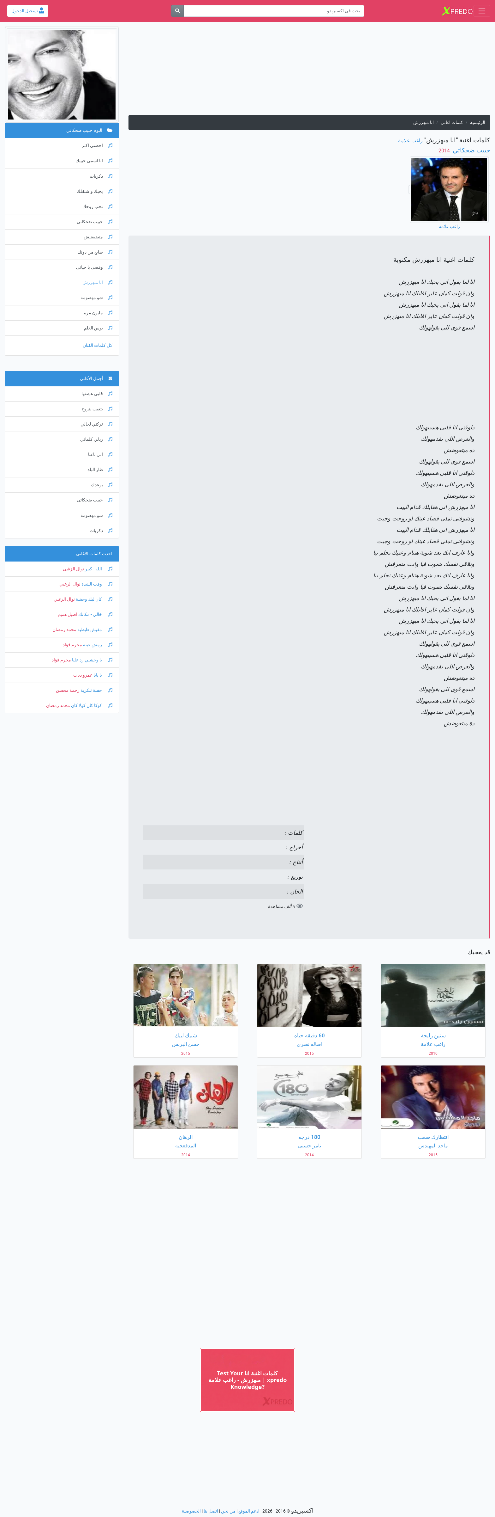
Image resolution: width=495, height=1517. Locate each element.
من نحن (228, 1511)
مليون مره (98, 313)
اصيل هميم (67, 614)
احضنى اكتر (97, 145)
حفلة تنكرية (96, 690)
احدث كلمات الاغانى (94, 553)
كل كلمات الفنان (97, 345)
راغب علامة (410, 141)
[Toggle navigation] (482, 11)
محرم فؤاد (72, 645)
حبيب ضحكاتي (470, 150)
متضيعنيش (98, 237)
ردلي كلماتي (96, 439)
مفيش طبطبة (94, 629)
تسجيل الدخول (27, 11)
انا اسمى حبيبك (93, 160)
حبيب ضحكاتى (94, 221)
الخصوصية (191, 1511)
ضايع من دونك (94, 252)
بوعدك (101, 485)
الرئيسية (477, 122)
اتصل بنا (211, 1511)
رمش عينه (97, 645)
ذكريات (101, 176)
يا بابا (102, 675)
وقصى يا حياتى (94, 267)
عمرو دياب (82, 675)
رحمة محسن (68, 690)
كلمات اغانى (452, 122)
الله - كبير (98, 569)
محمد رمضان (64, 629)
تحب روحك (97, 206)
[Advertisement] (309, 71)
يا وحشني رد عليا (91, 660)
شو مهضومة (96, 297)
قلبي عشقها (96, 393)
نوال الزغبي (73, 569)
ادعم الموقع (248, 1511)
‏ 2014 (444, 151)
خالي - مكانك (94, 614)
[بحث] (177, 11)
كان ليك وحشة (93, 599)
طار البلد (99, 469)
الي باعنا (100, 454)
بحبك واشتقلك (94, 191)
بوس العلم (98, 328)
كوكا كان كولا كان (91, 705)
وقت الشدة (96, 584)
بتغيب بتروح (96, 409)
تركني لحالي (96, 424)
